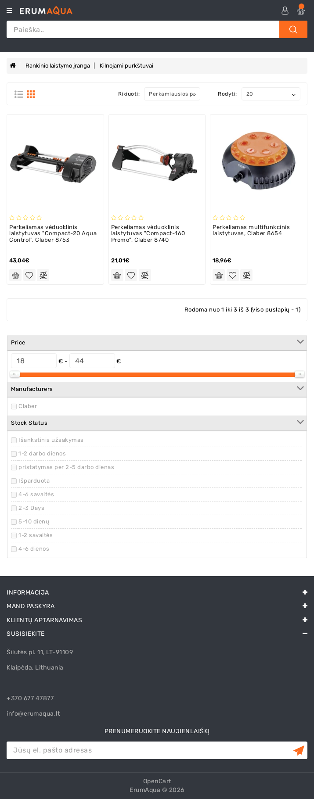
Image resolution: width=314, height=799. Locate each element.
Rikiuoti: (129, 94)
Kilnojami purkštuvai (126, 65)
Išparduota (34, 480)
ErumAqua (145, 790)
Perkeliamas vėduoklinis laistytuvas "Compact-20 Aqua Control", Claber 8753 (53, 233)
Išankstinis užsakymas (51, 440)
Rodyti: (227, 94)
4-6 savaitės (36, 494)
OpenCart (157, 781)
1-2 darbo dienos (42, 453)
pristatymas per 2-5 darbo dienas (66, 467)
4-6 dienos (33, 548)
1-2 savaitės (35, 535)
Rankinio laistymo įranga (57, 65)
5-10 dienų (33, 521)
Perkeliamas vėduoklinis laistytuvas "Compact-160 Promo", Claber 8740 (148, 233)
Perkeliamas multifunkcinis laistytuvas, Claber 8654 (251, 230)
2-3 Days (31, 508)
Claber (27, 406)
